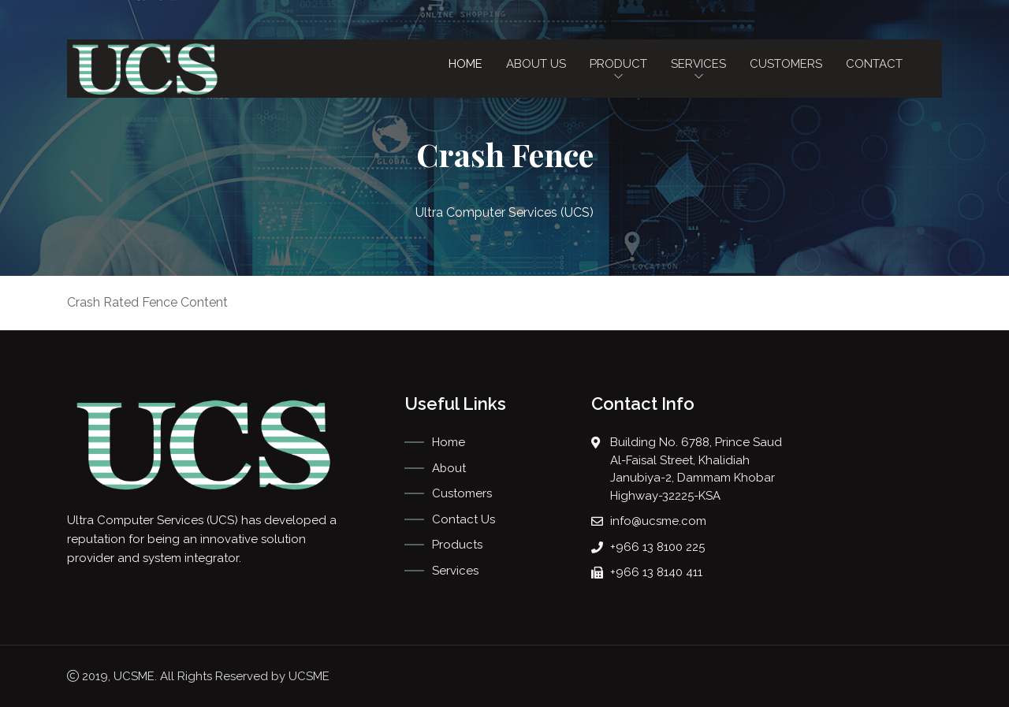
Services (698, 70)
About (449, 468)
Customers (786, 64)
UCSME (134, 676)
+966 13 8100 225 (657, 547)
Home (465, 64)
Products (457, 545)
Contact (874, 64)
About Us (536, 64)
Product (618, 70)
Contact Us (463, 519)
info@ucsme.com (658, 521)
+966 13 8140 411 (656, 572)
